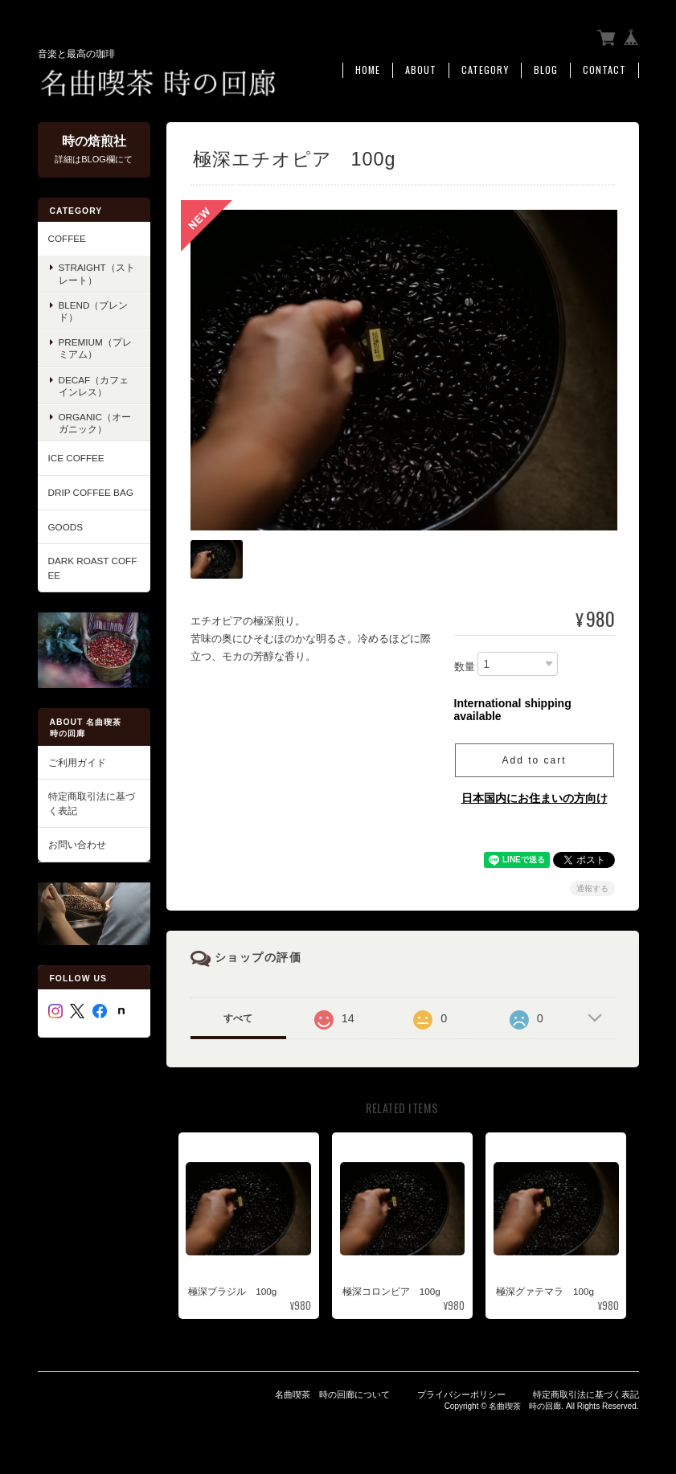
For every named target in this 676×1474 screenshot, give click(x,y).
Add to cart (534, 758)
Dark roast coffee (92, 567)
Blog (546, 70)
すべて (237, 1016)
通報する (592, 886)
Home (367, 70)
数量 (464, 665)
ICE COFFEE (76, 457)
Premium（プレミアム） (95, 348)
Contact (604, 70)
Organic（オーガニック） (95, 422)
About (420, 70)
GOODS (66, 526)
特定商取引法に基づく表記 (91, 802)
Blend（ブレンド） (94, 310)
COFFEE (67, 237)
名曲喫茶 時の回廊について (332, 1392)
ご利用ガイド (77, 761)
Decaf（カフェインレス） (94, 385)
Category (485, 70)
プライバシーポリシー (461, 1392)
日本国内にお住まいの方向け (534, 795)
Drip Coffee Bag (90, 491)
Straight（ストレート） (97, 273)
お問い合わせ (77, 843)
